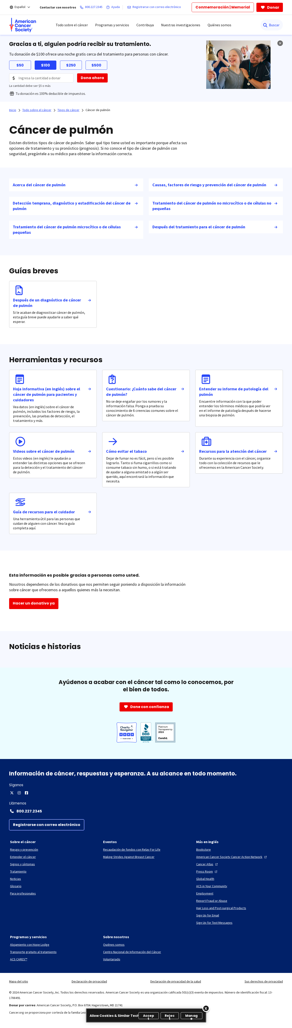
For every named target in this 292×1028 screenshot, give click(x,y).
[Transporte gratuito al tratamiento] (33, 952)
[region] (146, 1015)
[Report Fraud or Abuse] (211, 900)
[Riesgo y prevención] (24, 849)
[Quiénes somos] (114, 944)
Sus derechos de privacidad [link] (264, 981)
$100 (45, 65)
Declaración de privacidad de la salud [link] (175, 981)
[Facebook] (26, 793)
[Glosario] (15, 886)
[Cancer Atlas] (207, 864)
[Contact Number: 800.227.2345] (146, 811)
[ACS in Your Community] (211, 886)
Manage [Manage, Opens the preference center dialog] (191, 1016)
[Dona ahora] (92, 78)
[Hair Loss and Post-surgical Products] (221, 908)
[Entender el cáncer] (23, 857)
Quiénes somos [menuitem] (219, 25)
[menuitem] (22, 25)
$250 (71, 65)
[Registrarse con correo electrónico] (155, 7)
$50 (20, 65)
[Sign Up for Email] (207, 915)
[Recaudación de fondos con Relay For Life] (131, 849)
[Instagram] (19, 793)
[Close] (206, 1008)
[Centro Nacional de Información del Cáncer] (132, 952)
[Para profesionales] (23, 893)
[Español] (23, 7)
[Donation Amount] (41, 78)
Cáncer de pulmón (98, 110)
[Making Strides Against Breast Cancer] (128, 857)
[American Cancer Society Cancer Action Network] (232, 857)
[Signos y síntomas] (22, 864)
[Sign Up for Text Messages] (214, 922)
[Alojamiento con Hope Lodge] (29, 944)
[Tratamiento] (18, 871)
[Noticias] (15, 879)
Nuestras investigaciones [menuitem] (180, 25)
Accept (148, 1016)
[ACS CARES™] (18, 959)
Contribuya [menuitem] (145, 25)
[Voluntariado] (111, 959)
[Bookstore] (203, 849)
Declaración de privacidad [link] (89, 981)
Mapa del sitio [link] (18, 981)
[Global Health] (205, 879)
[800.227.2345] (92, 7)
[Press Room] (207, 871)
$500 (96, 65)
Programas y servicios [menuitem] (112, 25)
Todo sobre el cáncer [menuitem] (72, 25)
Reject (170, 1016)
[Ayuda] (114, 7)
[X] (12, 793)
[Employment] (204, 893)
